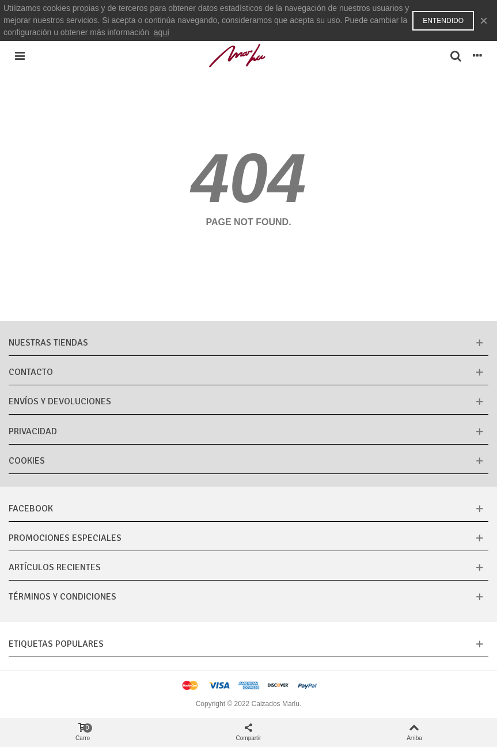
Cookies (27, 461)
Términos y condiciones (62, 596)
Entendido (443, 21)
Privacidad (33, 431)
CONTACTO (31, 372)
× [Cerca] (484, 20)
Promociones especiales (65, 538)
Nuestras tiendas (48, 342)
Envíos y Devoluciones (60, 401)
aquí (161, 32)
